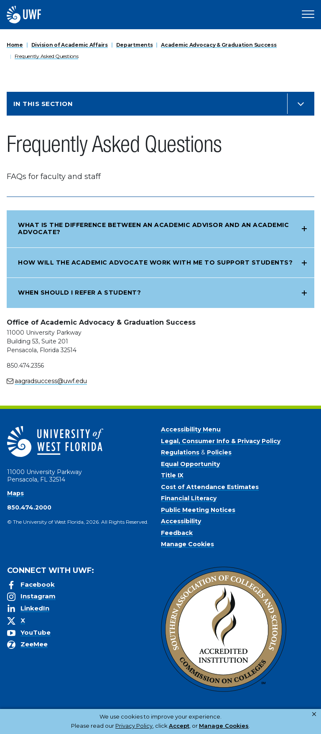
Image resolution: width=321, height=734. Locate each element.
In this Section (43, 104)
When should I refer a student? (79, 292)
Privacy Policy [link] (134, 725)
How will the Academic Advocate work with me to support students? (155, 262)
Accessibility (181, 521)
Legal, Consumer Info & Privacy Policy (220, 441)
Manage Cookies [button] (224, 725)
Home (15, 45)
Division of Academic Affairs (69, 45)
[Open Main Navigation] (308, 14)
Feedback (177, 533)
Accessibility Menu (191, 429)
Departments (134, 45)
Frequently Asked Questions (47, 56)
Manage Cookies (187, 544)
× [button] (314, 714)
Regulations (180, 452)
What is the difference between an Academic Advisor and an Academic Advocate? (153, 228)
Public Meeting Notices (198, 510)
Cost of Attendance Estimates (210, 487)
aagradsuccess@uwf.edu (51, 381)
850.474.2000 (29, 507)
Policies (219, 452)
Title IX (172, 475)
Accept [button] (179, 725)
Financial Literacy (189, 498)
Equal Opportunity (190, 464)
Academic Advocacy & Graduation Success (218, 45)
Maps (15, 493)
